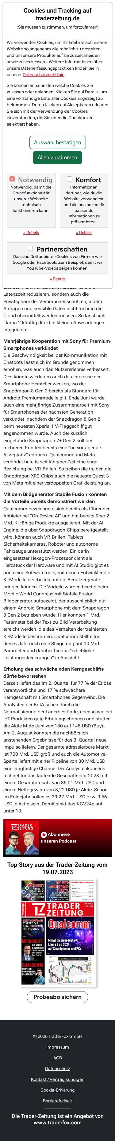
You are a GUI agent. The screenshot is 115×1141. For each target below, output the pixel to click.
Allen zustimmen (57, 157)
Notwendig (35, 180)
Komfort (88, 180)
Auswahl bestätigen (57, 142)
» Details (31, 232)
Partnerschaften (61, 249)
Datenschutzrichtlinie (43, 74)
